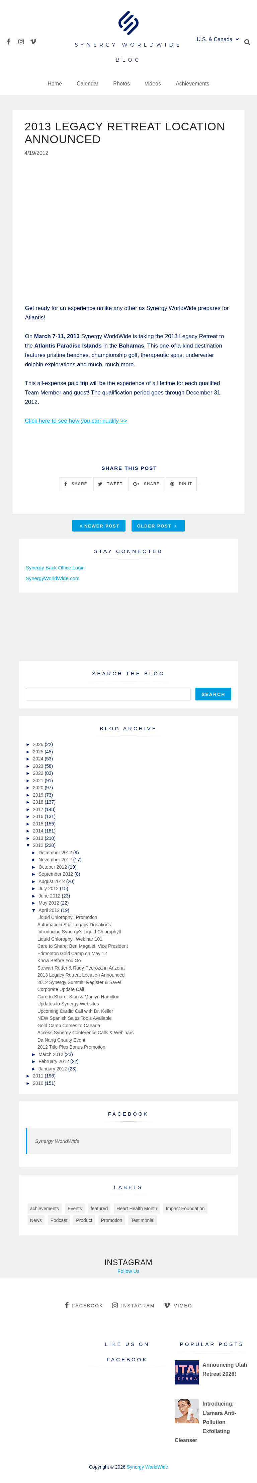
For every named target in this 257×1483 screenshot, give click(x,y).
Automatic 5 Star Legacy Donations (74, 924)
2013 (39, 838)
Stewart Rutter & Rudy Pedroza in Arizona (81, 968)
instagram (133, 1305)
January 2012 (53, 1068)
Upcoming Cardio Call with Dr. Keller (75, 1011)
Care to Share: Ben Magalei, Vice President (82, 946)
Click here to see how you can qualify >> (76, 421)
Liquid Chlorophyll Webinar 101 (69, 939)
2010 (39, 1083)
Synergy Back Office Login (55, 567)
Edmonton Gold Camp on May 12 (72, 953)
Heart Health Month (136, 1208)
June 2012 (50, 896)
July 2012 (49, 888)
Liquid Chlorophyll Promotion (67, 917)
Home (55, 83)
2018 (39, 802)
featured (99, 1208)
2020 (39, 787)
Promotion (111, 1220)
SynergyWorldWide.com (53, 578)
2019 (39, 795)
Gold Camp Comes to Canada (68, 1025)
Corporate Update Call (60, 989)
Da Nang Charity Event (61, 1040)
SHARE (75, 484)
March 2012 (51, 1054)
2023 (39, 766)
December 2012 (55, 852)
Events (75, 1208)
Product (84, 1220)
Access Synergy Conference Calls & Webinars (85, 1032)
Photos (121, 83)
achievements (44, 1208)
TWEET (110, 484)
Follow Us (128, 1271)
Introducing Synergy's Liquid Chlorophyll (79, 931)
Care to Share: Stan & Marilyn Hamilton (78, 996)
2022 (39, 773)
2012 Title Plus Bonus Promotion (71, 1047)
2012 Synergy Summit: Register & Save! (79, 982)
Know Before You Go (59, 960)
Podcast (59, 1220)
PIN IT (181, 484)
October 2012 (53, 867)
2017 (39, 809)
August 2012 (52, 881)
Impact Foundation (185, 1208)
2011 (39, 1075)
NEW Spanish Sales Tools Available (74, 1018)
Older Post (157, 526)
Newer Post (100, 526)
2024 (39, 758)
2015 (39, 823)
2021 (39, 780)
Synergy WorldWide (57, 1141)
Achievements (192, 83)
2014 (39, 830)
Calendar (87, 83)
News (36, 1220)
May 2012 (49, 903)
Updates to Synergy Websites (68, 1003)
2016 (39, 816)
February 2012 (54, 1061)
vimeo (178, 1305)
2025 (39, 751)
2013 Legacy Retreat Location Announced (81, 975)
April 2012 (49, 910)
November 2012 (55, 859)
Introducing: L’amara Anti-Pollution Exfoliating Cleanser (205, 1422)
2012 (39, 845)
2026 (39, 744)
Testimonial (142, 1220)
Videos (153, 83)
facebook (84, 1305)
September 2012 (56, 874)
